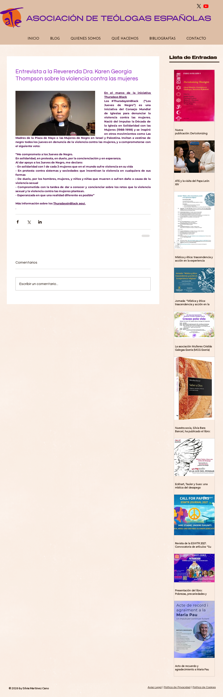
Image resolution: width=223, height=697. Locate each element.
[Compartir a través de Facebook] (17, 222)
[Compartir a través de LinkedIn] (40, 222)
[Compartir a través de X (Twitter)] (29, 222)
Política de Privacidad (177, 687)
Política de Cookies (204, 687)
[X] (199, 6)
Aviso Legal (155, 687)
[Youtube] (206, 6)
